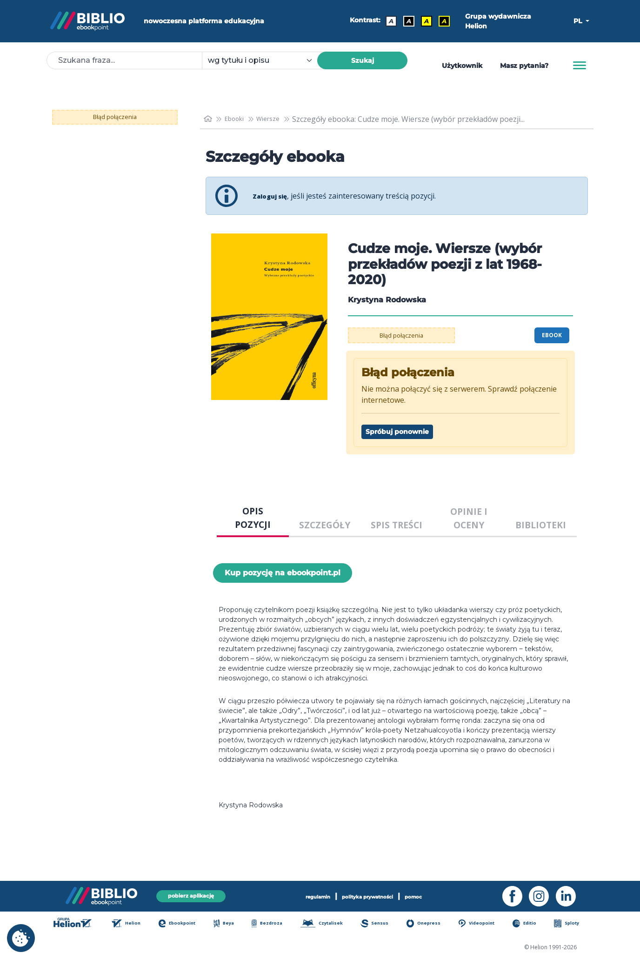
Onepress (428, 924)
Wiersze (278, 119)
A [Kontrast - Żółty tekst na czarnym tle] (441, 21)
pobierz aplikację (190, 895)
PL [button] (578, 21)
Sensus (380, 924)
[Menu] (579, 65)
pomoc (431, 895)
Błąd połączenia (115, 117)
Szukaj (362, 60)
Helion (131, 924)
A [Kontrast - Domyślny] (388, 21)
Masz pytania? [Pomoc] (524, 65)
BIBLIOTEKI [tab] (540, 525)
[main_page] (209, 118)
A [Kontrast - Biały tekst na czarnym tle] (405, 21)
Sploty (571, 924)
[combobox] (265, 60)
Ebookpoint (182, 924)
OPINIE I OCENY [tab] (468, 518)
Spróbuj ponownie (397, 431)
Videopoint (482, 924)
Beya (228, 924)
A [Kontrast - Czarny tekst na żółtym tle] (423, 21)
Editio (530, 924)
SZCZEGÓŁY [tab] (324, 525)
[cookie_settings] (21, 938)
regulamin (303, 895)
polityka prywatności (370, 895)
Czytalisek (327, 924)
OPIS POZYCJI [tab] (253, 518)
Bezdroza (270, 924)
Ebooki (239, 119)
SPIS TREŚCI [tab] (396, 525)
